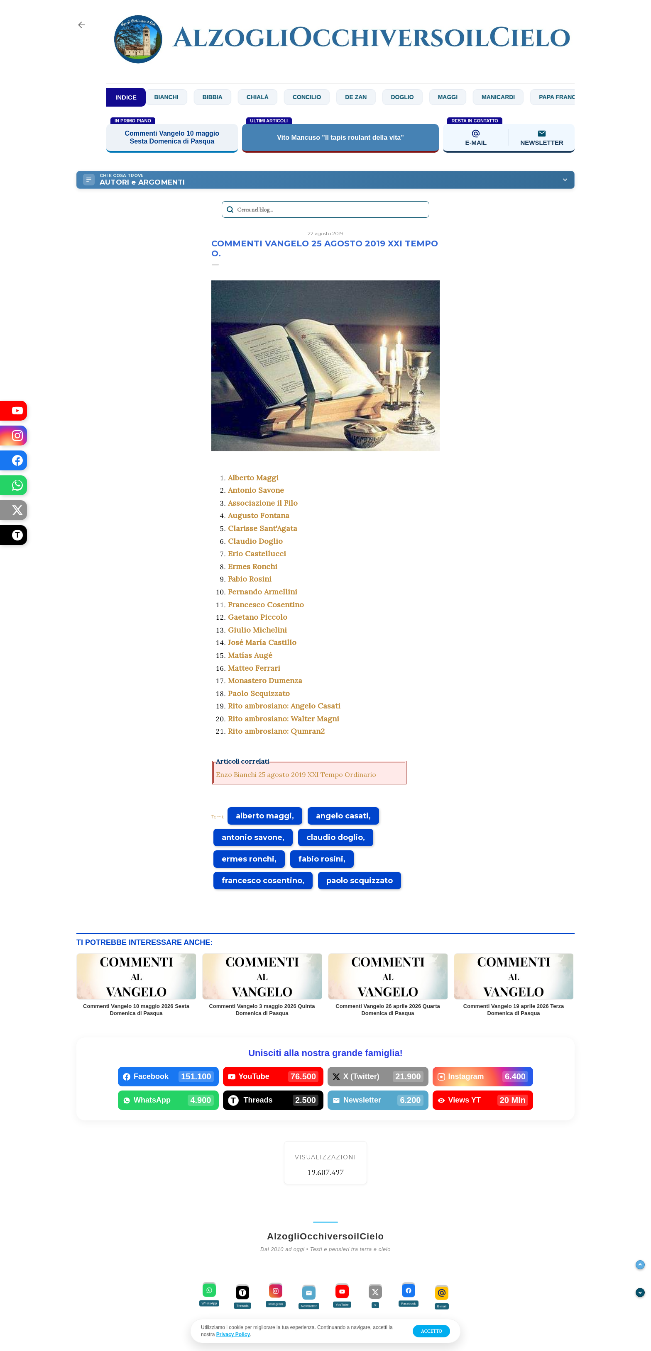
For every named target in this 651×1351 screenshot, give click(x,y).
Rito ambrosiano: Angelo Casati (284, 706)
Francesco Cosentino (266, 604)
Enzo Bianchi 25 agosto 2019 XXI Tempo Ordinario (296, 774)
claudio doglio (334, 837)
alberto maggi (264, 815)
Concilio (325, 97)
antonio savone (252, 837)
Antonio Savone (256, 490)
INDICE (126, 97)
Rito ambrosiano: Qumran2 (276, 731)
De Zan (374, 97)
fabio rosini (321, 859)
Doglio (420, 97)
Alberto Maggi (253, 477)
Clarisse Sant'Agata (262, 528)
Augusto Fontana (258, 515)
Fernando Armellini (262, 591)
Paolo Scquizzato (259, 693)
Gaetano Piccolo (257, 617)
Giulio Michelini (257, 630)
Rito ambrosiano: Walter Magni (283, 718)
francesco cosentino (262, 880)
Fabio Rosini (250, 579)
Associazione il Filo (263, 503)
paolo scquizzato (359, 880)
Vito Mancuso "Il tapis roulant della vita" (340, 137)
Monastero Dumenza (265, 680)
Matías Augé (250, 655)
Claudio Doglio (255, 541)
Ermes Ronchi (252, 566)
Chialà (275, 97)
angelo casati (342, 815)
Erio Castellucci (257, 553)
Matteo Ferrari (254, 668)
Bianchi (184, 97)
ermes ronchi (248, 859)
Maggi (465, 97)
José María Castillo (262, 642)
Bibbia (230, 97)
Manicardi (516, 97)
